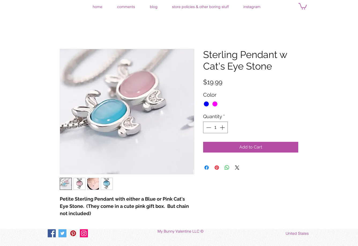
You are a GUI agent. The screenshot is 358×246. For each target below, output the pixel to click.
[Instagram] (84, 233)
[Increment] (223, 127)
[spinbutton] (215, 127)
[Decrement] (208, 127)
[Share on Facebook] (206, 167)
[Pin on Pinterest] (217, 167)
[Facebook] (52, 233)
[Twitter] (62, 233)
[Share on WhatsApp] (227, 167)
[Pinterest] (73, 233)
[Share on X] (237, 167)
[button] (303, 5)
